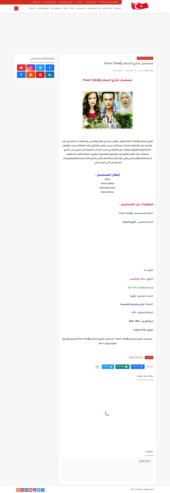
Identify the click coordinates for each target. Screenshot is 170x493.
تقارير (65, 8)
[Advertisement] (85, 33)
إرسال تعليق (145, 461)
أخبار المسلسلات (94, 8)
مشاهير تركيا (56, 8)
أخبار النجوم (107, 8)
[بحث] (16, 9)
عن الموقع (36, 2)
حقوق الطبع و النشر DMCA (108, 2)
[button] (138, 366)
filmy (72, 8)
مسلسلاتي (80, 8)
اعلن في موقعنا (90, 2)
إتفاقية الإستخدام (49, 2)
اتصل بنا (79, 2)
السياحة (32, 8)
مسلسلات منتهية (145, 58)
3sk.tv (133, 489)
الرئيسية (117, 8)
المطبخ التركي (43, 8)
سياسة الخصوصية (66, 2)
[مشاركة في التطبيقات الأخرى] (97, 366)
